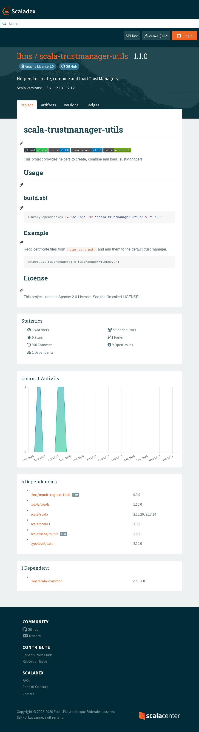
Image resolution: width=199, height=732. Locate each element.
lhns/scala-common (47, 581)
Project (26, 105)
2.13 (59, 87)
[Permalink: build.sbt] (22, 209)
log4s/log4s (40, 504)
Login (185, 35)
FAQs (26, 680)
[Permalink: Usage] (22, 186)
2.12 (71, 87)
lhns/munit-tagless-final (50, 494)
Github (30, 629)
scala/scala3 (40, 524)
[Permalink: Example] (22, 243)
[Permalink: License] (22, 291)
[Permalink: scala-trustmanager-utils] (22, 144)
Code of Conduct (35, 686)
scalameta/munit (44, 533)
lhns (25, 56)
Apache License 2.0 (37, 66)
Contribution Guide (38, 655)
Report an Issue (35, 661)
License (28, 693)
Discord (32, 635)
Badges (92, 105)
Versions (71, 105)
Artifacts (48, 105)
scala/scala (39, 514)
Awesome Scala (156, 36)
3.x (48, 87)
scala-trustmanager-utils (83, 56)
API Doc (132, 35)
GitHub (69, 66)
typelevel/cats (42, 543)
